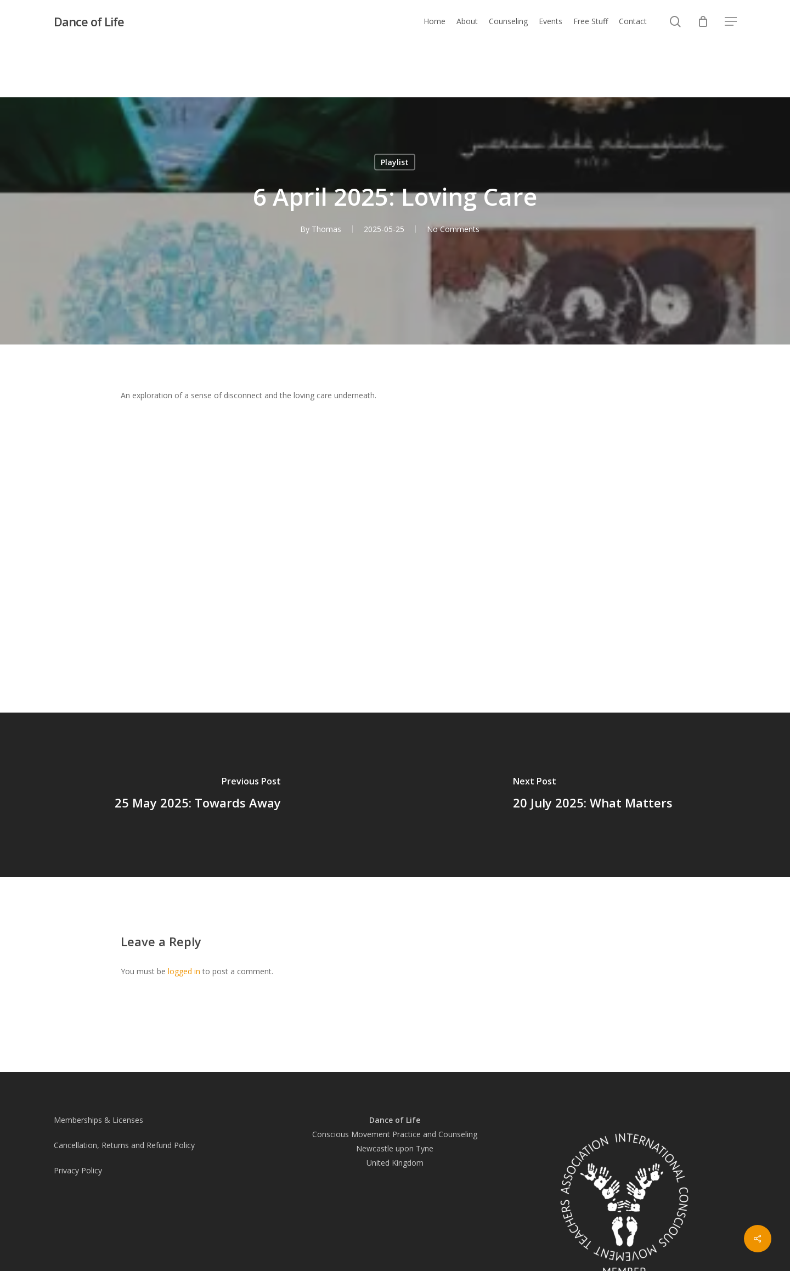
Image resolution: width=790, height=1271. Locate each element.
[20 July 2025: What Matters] (592, 795)
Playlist (395, 162)
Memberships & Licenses (98, 1120)
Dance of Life (89, 21)
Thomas (326, 229)
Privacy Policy (78, 1170)
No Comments (453, 229)
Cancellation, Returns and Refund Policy (124, 1145)
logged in (184, 971)
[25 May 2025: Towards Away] (197, 795)
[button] (731, 21)
